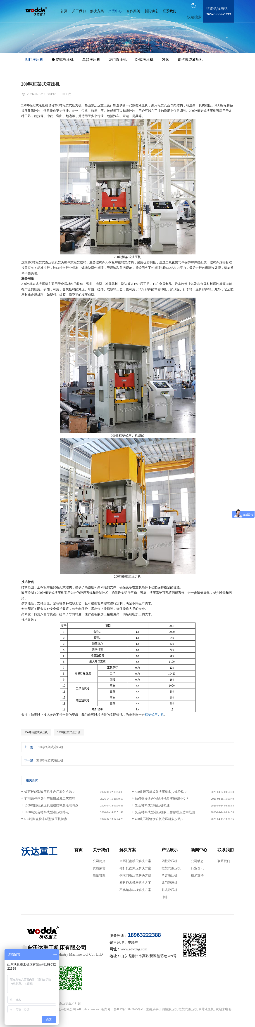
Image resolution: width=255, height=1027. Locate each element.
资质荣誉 (99, 868)
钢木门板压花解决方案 (135, 875)
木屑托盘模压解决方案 (135, 861)
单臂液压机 (91, 59)
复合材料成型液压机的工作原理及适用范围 (165, 812)
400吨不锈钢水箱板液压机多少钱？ (159, 819)
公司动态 (197, 861)
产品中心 (115, 11)
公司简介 (99, 861)
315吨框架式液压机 (49, 760)
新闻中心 (199, 850)
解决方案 (97, 11)
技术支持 (197, 875)
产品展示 (170, 850)
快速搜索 (194, 17)
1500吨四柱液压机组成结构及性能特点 (51, 805)
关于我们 (79, 11)
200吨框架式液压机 (36, 732)
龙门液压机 (118, 59)
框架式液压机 (63, 59)
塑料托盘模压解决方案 (135, 882)
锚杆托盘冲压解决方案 (135, 868)
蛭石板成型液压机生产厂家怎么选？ (49, 792)
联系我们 (169, 11)
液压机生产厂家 (70, 1003)
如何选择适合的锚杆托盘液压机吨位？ (162, 798)
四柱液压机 (34, 59)
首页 (64, 11)
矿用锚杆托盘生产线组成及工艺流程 (49, 798)
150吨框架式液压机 (49, 747)
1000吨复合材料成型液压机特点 (46, 812)
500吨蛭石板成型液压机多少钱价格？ (161, 792)
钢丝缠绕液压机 (190, 59)
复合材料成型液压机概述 (152, 805)
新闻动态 (151, 11)
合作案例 (133, 11)
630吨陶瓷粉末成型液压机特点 (45, 819)
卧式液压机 (144, 59)
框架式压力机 (154, 715)
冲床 (165, 59)
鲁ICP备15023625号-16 (129, 1009)
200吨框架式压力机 (68, 732)
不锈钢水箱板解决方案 (135, 890)
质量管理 (99, 875)
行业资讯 (197, 868)
